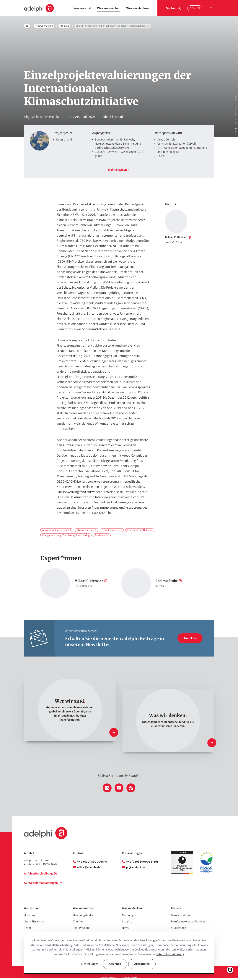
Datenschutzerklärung (170, 954)
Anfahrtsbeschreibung (38, 861)
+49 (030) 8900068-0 (92, 849)
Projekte (64, 25)
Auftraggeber (32, 921)
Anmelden (190, 625)
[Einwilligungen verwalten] (230, 970)
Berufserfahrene (181, 902)
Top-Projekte (81, 915)
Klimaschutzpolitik (86, 517)
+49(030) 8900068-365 (142, 849)
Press (125, 927)
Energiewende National (139, 517)
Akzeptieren (142, 964)
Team (27, 915)
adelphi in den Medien (135, 921)
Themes (78, 909)
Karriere (176, 895)
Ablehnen (115, 964)
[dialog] (119, 953)
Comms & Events (83, 927)
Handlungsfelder (83, 902)
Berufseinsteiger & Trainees (188, 909)
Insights (127, 909)
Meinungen (129, 902)
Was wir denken (137, 8)
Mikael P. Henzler (176, 224)
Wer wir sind (82, 8)
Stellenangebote (181, 921)
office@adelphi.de (88, 854)
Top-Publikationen (85, 921)
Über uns (29, 902)
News (125, 915)
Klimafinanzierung (112, 517)
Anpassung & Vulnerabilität (56, 517)
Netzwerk (30, 927)
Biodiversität (102, 522)
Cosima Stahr (166, 568)
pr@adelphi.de (135, 854)
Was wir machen (108, 8)
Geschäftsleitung (34, 909)
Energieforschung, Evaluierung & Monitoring (65, 522)
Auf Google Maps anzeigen (41, 870)
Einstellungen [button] (90, 964)
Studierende (178, 915)
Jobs (173, 927)
